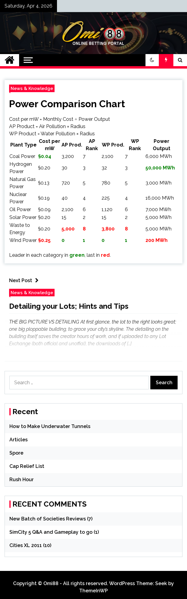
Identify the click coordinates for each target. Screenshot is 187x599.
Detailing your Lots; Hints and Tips (69, 306)
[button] (152, 60)
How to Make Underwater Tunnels (49, 426)
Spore (16, 453)
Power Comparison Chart (67, 103)
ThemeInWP (93, 591)
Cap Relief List (26, 466)
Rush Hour (21, 479)
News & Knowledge (32, 88)
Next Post (25, 280)
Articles (18, 440)
